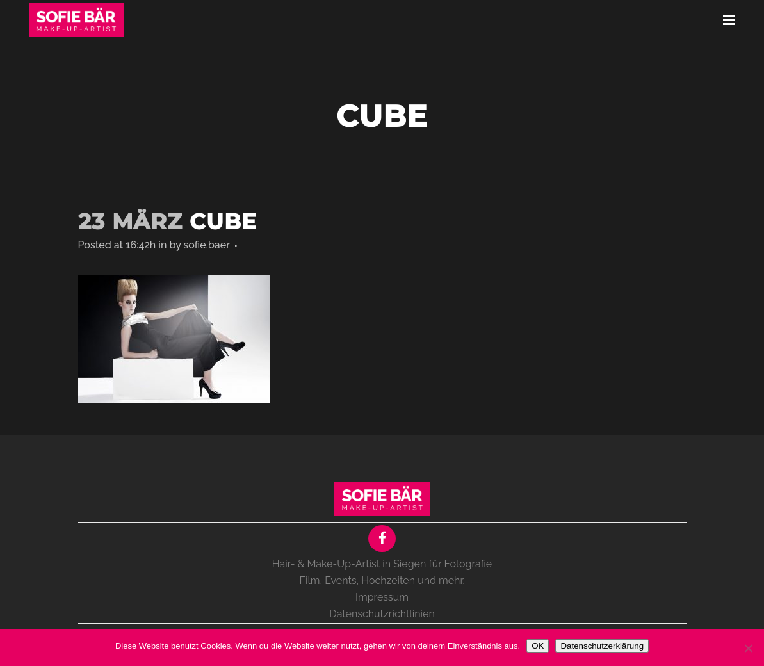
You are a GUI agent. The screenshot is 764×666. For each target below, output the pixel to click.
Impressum (382, 597)
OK (538, 646)
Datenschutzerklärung (602, 646)
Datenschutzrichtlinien (381, 614)
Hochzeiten (388, 580)
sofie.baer (207, 245)
